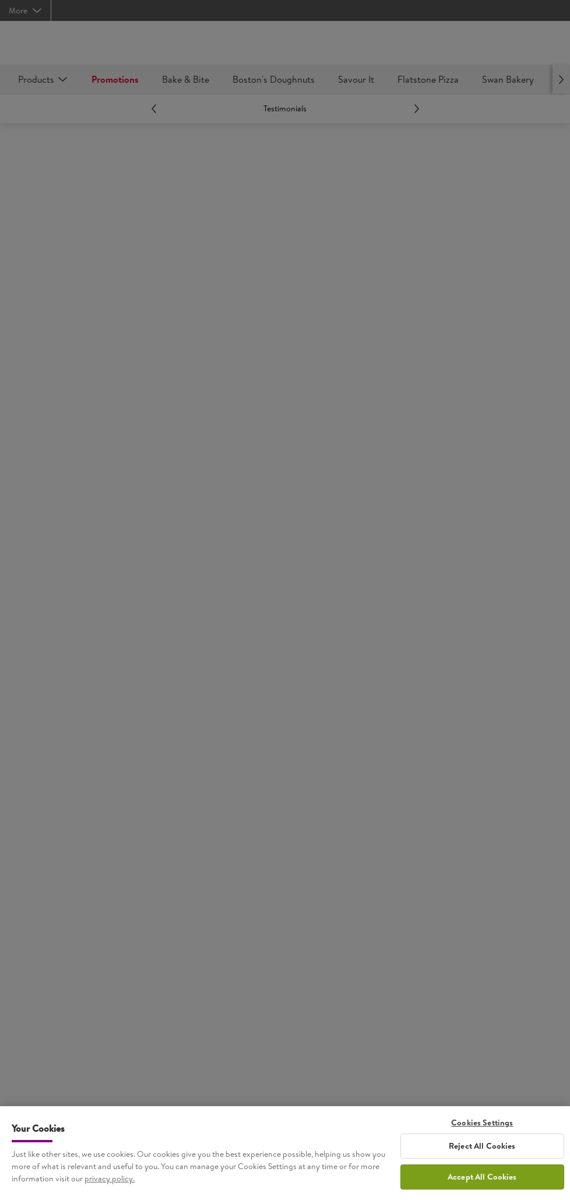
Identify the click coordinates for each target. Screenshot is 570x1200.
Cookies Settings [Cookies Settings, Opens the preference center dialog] (482, 1128)
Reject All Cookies (482, 1151)
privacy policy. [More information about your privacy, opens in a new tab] (110, 1184)
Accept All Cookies (482, 1182)
